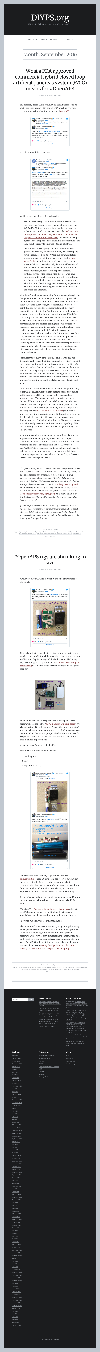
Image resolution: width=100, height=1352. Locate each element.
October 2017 (16, 1222)
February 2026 (16, 1058)
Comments (70, 1061)
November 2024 (17, 1086)
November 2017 (17, 1219)
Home (28, 39)
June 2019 (15, 1189)
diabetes (54, 533)
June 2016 (15, 1264)
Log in (67, 1055)
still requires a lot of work (67, 484)
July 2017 (15, 1230)
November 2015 (17, 1275)
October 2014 (16, 1303)
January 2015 (16, 1294)
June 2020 (15, 1180)
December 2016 (17, 1250)
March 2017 (15, 1241)
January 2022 (16, 1158)
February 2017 (16, 1244)
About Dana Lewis (40, 39)
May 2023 (15, 1116)
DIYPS (41, 1064)
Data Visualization (44, 1058)
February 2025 (16, 1080)
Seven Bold (55, 1339)
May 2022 (15, 1150)
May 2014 (15, 1316)
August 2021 (16, 1169)
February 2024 (16, 1094)
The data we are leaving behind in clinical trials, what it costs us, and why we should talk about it (49, 1015)
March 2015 (15, 1289)
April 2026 (15, 1055)
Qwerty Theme (45, 1339)
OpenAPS (64, 111)
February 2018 (16, 1214)
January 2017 (16, 1247)
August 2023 (16, 1108)
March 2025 (15, 1077)
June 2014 (15, 1314)
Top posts (53, 39)
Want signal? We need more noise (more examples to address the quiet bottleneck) (50, 1003)
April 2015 (15, 1286)
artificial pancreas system (60, 532)
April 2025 (15, 1075)
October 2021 (16, 1166)
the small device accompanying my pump (37, 494)
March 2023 (15, 1122)
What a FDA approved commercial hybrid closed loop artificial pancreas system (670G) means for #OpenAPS (50, 80)
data (38, 533)
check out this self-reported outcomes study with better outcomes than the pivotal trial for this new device (51, 234)
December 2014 (17, 1297)
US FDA (78, 533)
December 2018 (17, 1197)
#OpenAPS (21, 532)
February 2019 (16, 1194)
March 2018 (15, 1211)
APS (39, 532)
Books (61, 39)
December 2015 (17, 1272)
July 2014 (15, 1311)
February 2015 (16, 1291)
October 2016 (16, 1253)
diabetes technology (63, 533)
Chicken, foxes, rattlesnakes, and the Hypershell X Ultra (76, 1037)
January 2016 (16, 1269)
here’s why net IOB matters (50, 411)
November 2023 (17, 1102)
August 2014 (16, 1308)
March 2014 (15, 1322)
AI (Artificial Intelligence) (46, 1055)
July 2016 (15, 1261)
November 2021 (17, 1164)
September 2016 (17, 1255)
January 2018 (16, 1216)
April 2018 (15, 1208)
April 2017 (15, 1239)
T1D (74, 533)
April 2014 (15, 1319)
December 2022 (17, 1130)
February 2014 (16, 1325)
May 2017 (15, 1236)
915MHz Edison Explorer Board (60, 724)
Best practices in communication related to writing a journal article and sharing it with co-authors (77, 1004)
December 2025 (17, 1064)
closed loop (75, 532)
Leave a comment (50, 536)
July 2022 (15, 1144)
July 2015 (15, 1283)
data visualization (45, 533)
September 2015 (17, 1280)
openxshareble (27, 879)
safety (73, 969)
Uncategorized (43, 1077)
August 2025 (16, 1066)
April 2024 (15, 1091)
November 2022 (17, 1133)
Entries (69, 1058)
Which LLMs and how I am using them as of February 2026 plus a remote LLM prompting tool (48, 1021)
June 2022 (15, 1147)
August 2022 (16, 1141)
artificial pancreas (46, 532)
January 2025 (16, 1083)
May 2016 (15, 1266)
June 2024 (15, 1089)
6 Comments (50, 972)
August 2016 (16, 1258)
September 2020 (17, 1175)
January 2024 (16, 1097)
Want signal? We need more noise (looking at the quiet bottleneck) (49, 1009)
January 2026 (16, 1061)
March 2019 (15, 1191)
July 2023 (15, 1111)
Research (70, 39)
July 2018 (15, 1203)
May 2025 (15, 1072)
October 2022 (16, 1136)
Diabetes (50, 529)
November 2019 (17, 1186)
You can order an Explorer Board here (51, 909)
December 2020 (17, 1172)
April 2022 (15, 1153)
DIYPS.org (50, 18)
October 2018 (16, 1200)
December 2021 (17, 1161)
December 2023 (17, 1100)
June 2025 (15, 1069)
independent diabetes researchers (60, 969)
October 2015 (16, 1278)
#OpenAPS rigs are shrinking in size (50, 560)
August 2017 (16, 1228)
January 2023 (16, 1128)
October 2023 (16, 1105)
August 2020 (16, 1178)
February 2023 (16, 1125)
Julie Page (69, 1022)
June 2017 (15, 1233)
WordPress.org (70, 1064)
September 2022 (17, 1139)
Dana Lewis (57, 95)
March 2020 (15, 1183)
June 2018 (15, 1205)
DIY (71, 533)
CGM (69, 532)
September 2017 (17, 1225)
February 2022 (16, 1155)
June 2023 (15, 1114)
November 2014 (17, 1300)
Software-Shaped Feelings (47, 1026)
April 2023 (15, 1119)
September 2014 (17, 1305)
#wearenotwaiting (31, 532)
